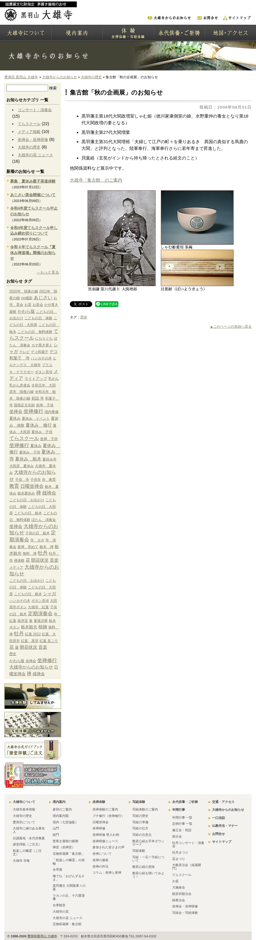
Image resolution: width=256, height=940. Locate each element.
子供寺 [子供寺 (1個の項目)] (35, 480)
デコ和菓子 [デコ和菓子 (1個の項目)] (39, 352)
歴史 (83, 317)
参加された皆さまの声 (109, 847)
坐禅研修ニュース (105, 841)
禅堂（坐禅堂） (64, 847)
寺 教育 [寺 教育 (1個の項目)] (49, 480)
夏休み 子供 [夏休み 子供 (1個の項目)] (41, 432)
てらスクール (29, 124)
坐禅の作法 (101, 866)
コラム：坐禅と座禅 (107, 872)
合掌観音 (59, 905)
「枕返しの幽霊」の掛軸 (69, 861)
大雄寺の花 (61, 911)
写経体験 (138, 802)
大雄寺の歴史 (91, 77)
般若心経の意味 (143, 866)
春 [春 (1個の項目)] (31, 621)
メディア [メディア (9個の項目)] (16, 567)
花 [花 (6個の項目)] (28, 560)
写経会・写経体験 (185, 912)
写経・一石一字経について (148, 858)
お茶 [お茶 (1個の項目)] (27, 305)
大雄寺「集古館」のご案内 (96, 180)
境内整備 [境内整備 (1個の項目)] (51, 412)
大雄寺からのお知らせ (59, 77)
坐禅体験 (99, 802)
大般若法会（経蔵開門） (186, 866)
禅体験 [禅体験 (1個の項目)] (19, 560)
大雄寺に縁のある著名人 (29, 830)
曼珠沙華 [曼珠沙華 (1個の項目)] (41, 621)
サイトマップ (221, 841)
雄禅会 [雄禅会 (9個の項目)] (49, 492)
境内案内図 (61, 815)
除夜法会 (178, 900)
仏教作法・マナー (225, 825)
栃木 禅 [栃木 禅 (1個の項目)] (47, 547)
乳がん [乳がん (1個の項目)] (53, 379)
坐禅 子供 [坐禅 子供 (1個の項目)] (45, 405)
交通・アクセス (223, 802)
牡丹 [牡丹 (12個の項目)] (43, 553)
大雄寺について (24, 802)
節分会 (177, 836)
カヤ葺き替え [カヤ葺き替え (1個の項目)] (41, 345)
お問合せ (218, 834)
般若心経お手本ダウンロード (148, 842)
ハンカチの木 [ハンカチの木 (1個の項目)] (41, 358)
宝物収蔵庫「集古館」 (69, 853)
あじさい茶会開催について (33, 195)
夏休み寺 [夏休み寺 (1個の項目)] (49, 459)
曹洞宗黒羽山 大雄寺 (42, 936)
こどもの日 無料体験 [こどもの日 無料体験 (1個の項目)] (34, 332)
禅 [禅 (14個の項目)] (38, 493)
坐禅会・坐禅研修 (33, 139)
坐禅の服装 (101, 860)
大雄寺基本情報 (24, 809)
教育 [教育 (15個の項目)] (14, 486)
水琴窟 (57, 869)
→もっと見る (47, 272)
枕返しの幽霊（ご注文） (27, 852)
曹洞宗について (24, 822)
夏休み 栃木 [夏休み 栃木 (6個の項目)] (28, 458)
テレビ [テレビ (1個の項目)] (24, 352)
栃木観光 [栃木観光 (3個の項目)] (29, 627)
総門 (56, 834)
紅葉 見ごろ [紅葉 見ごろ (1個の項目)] (49, 641)
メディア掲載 (29, 132)
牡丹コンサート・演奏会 (188, 844)
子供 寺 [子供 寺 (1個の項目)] (22, 480)
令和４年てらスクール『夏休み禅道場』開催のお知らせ (33, 253)
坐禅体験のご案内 (105, 809)
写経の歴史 (140, 815)
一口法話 (218, 818)
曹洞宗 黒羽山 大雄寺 (21, 77)
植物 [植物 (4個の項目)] (42, 627)
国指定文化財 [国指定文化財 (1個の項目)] (24, 405)
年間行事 (178, 809)
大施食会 (178, 887)
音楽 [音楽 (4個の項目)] (54, 560)
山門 (56, 828)
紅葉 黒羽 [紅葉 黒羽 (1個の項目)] (29, 641)
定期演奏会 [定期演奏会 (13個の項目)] (40, 613)
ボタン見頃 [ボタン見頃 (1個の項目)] (43, 372)
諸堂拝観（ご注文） (27, 844)
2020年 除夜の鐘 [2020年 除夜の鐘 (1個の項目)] (23, 291)
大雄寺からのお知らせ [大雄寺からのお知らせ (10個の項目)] (31, 667)
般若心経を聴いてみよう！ (148, 874)
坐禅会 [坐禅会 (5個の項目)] (15, 411)
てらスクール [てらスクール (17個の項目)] (24, 438)
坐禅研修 (99, 828)
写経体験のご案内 (145, 809)
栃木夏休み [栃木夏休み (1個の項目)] (26, 493)
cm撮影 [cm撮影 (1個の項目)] (27, 298)
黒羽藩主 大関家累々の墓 (69, 887)
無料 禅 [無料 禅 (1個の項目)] (30, 553)
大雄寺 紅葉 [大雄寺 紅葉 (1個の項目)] (38, 607)
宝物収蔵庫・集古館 (67, 924)
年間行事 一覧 (182, 817)
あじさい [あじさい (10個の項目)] (43, 297)
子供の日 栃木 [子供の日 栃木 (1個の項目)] (37, 533)
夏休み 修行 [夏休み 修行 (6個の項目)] (39, 425)
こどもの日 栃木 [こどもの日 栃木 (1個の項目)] (28, 513)
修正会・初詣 (181, 830)
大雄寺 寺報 (21, 860)
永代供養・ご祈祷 (185, 802)
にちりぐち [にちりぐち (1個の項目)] (44, 338)
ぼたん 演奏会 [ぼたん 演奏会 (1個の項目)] (43, 520)
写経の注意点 (142, 834)
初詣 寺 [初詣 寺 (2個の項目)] (37, 398)
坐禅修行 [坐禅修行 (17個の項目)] (33, 411)
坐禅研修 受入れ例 (106, 834)
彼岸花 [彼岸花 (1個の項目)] (22, 621)
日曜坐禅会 (101, 822)
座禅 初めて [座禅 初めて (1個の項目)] (27, 547)
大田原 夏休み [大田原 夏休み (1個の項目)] (21, 466)
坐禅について (102, 853)
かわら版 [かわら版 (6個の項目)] (26, 311)
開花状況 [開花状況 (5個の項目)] (40, 560)
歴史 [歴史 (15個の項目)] (12, 654)
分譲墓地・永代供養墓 (29, 838)
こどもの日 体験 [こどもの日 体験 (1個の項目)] (38, 318)
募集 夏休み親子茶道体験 (33, 181)
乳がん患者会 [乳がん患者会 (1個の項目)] (19, 385)
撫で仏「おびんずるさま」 (69, 877)
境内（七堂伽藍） (65, 822)
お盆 (175, 881)
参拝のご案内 (62, 809)
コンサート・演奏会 (35, 110)
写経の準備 (140, 822)
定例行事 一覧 (182, 823)
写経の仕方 (140, 828)
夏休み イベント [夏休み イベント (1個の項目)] (36, 418)
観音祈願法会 (181, 893)
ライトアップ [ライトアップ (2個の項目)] (35, 378)
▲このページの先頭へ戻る (231, 326)
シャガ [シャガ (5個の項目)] (49, 593)
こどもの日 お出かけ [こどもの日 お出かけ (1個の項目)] (26, 500)
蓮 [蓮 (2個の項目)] (17, 647)
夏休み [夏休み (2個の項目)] (15, 418)
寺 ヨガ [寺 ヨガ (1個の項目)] (37, 540)
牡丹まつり (180, 852)
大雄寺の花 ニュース (35, 155)
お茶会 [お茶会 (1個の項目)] (38, 305)
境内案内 (59, 802)
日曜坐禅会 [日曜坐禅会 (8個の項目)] (32, 486)
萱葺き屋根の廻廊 (65, 841)
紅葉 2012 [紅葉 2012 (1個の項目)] (33, 634)
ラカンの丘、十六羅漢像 (69, 897)
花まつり (178, 859)
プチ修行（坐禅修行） (109, 815)
